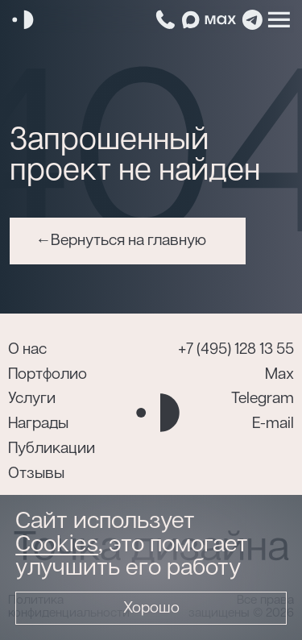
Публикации (51, 448)
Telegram (262, 398)
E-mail (273, 423)
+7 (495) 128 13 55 (236, 349)
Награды (38, 423)
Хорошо (151, 608)
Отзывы (36, 473)
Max (279, 374)
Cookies (56, 544)
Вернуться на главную (128, 240)
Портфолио (47, 374)
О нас (27, 349)
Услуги (32, 398)
